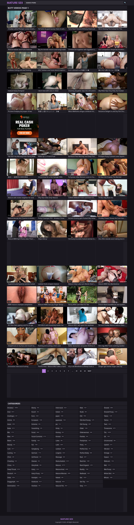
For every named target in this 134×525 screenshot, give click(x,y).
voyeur (108, 457)
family (36, 440)
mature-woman (63, 473)
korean (60, 436)
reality (84, 469)
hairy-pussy (38, 473)
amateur (12, 407)
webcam (109, 461)
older (84, 428)
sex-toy (84, 481)
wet (107, 465)
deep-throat (13, 469)
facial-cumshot (39, 436)
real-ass (85, 461)
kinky (59, 428)
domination (13, 485)
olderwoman (86, 432)
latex (59, 440)
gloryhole (37, 465)
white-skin (109, 473)
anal (11, 411)
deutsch (12, 473)
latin (59, 444)
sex (83, 477)
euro (35, 416)
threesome (110, 428)
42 (81, 371)
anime (11, 420)
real (83, 457)
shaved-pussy (111, 411)
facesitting (37, 428)
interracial (61, 407)
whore (108, 477)
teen (107, 424)
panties (84, 436)
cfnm (11, 457)
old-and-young (87, 420)
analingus (12, 416)
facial (36, 432)
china (11, 465)
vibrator (108, 448)
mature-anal (62, 469)
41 (76, 371)
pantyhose (85, 440)
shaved (108, 407)
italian (60, 411)
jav (58, 424)
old (83, 416)
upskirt (108, 444)
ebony (35, 407)
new (83, 407)
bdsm (11, 440)
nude (83, 411)
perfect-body (86, 452)
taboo (108, 416)
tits (107, 432)
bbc (10, 432)
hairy (35, 469)
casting (11, 452)
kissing (60, 432)
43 (85, 371)
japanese (61, 420)
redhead (85, 473)
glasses (36, 461)
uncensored (110, 440)
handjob (37, 477)
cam (11, 448)
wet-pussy (109, 469)
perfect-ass (85, 448)
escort (35, 411)
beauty (11, 444)
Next (89, 371)
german (36, 452)
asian (11, 424)
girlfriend (37, 457)
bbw (11, 436)
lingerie (61, 452)
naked (60, 477)
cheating (12, 461)
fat (35, 444)
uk (107, 436)
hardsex (36, 485)
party (83, 444)
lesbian (60, 448)
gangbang (37, 448)
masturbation (62, 461)
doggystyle (13, 481)
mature (61, 465)
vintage (108, 452)
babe (11, 428)
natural (60, 481)
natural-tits (62, 485)
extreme (36, 424)
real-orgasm (86, 465)
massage (60, 457)
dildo (11, 477)
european (37, 420)
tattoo (108, 420)
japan (60, 416)
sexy (83, 485)
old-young (85, 424)
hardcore (37, 481)
